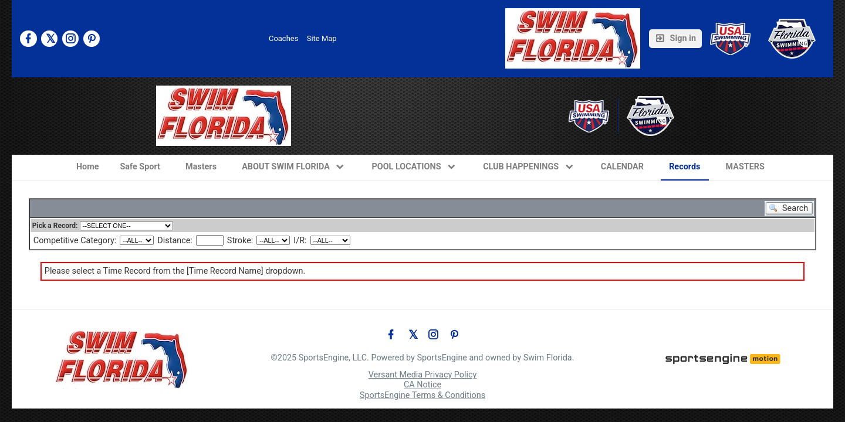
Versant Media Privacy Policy (423, 375)
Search (798, 208)
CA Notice (422, 385)
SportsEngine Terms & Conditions (422, 395)
